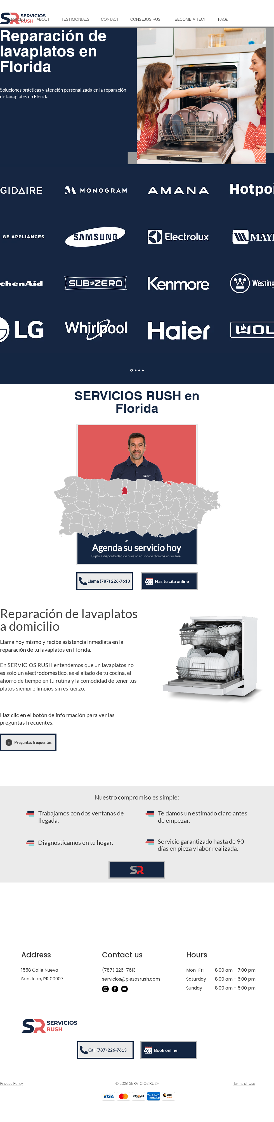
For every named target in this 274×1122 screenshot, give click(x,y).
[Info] (9, 742)
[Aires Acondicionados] (139, 370)
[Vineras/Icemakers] (143, 370)
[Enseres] (135, 370)
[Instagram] (105, 989)
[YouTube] (124, 989)
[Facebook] (115, 989)
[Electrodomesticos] (131, 370)
